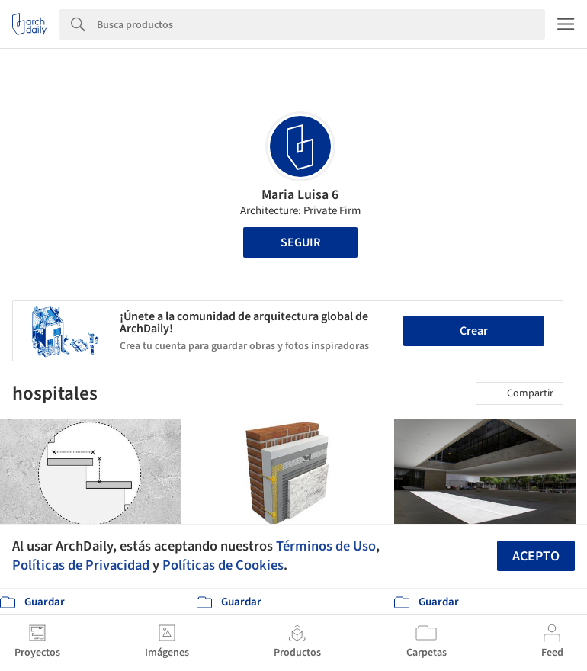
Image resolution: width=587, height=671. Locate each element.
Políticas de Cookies (223, 565)
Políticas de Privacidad (80, 565)
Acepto (536, 556)
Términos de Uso (326, 546)
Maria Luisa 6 (299, 194)
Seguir (300, 242)
